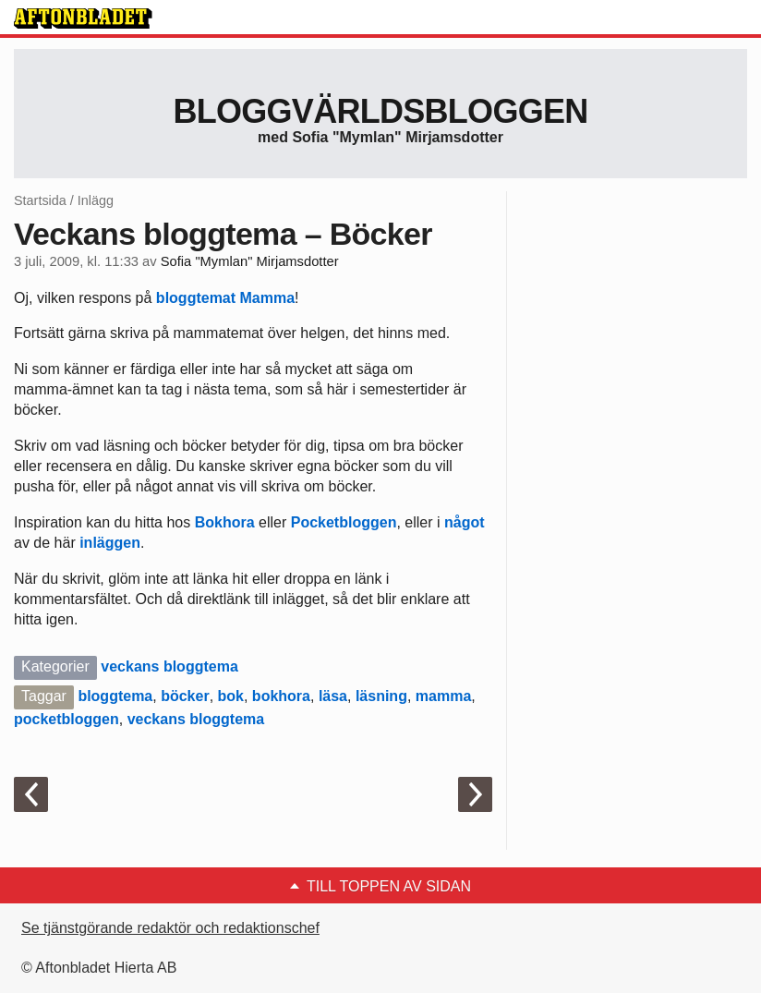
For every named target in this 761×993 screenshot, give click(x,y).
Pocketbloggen (341, 522)
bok (231, 696)
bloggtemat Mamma (225, 298)
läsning (381, 696)
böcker (185, 696)
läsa (333, 696)
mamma (443, 696)
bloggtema (115, 696)
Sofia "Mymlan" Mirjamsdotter (250, 261)
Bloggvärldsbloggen (380, 111)
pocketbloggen (66, 719)
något (464, 522)
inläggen (109, 543)
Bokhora (225, 522)
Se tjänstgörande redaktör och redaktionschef (170, 928)
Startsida (40, 200)
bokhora (281, 696)
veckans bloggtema (169, 666)
